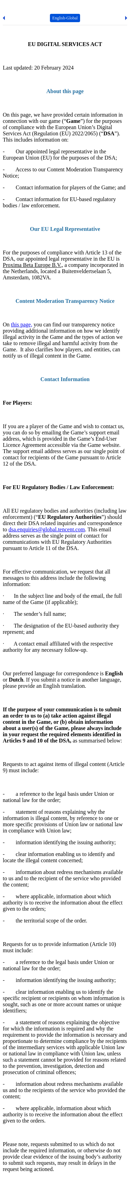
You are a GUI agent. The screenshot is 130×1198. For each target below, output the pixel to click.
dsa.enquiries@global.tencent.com (46, 529)
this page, (21, 324)
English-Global (65, 18)
